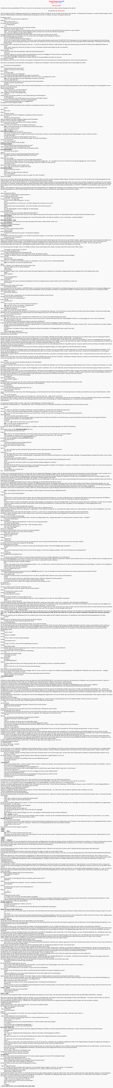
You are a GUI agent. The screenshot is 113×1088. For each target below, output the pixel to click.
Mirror (52, 2)
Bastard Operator (54, 1)
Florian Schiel (61, 10)
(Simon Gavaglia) (56, 5)
